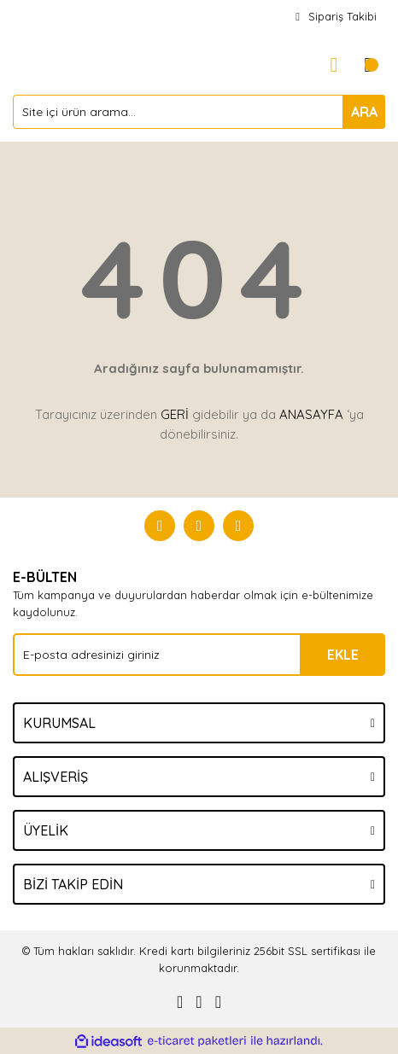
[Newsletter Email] (199, 654)
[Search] (199, 112)
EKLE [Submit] (343, 654)
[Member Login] (334, 65)
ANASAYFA (311, 414)
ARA (364, 111)
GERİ (175, 414)
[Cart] (368, 65)
